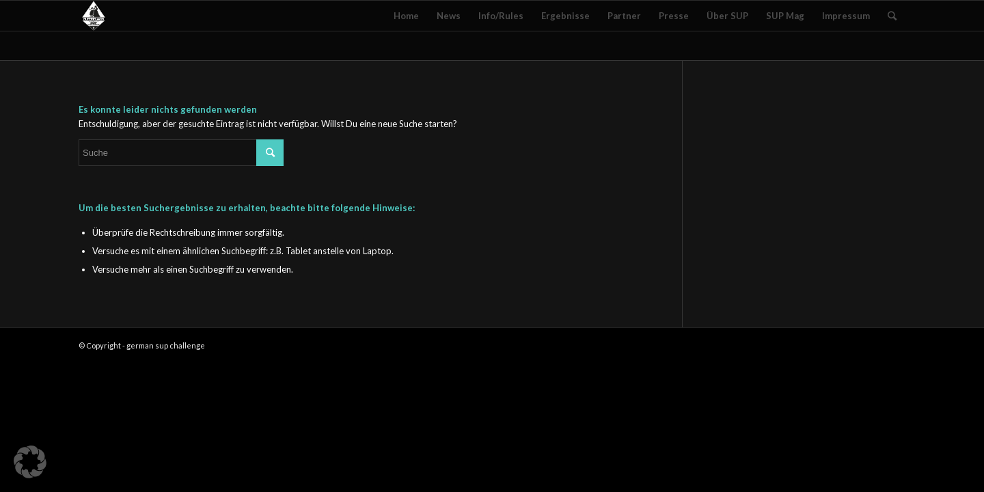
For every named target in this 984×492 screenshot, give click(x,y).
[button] (30, 462)
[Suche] (892, 16)
